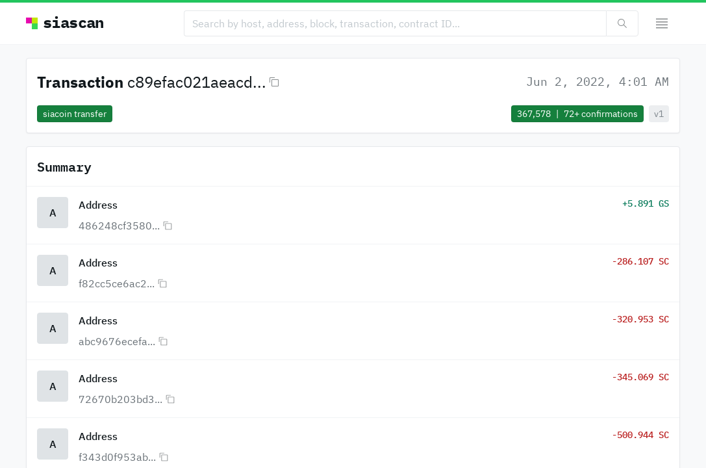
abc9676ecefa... (117, 341)
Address (98, 204)
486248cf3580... (119, 225)
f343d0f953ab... (117, 456)
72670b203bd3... (120, 399)
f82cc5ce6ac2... (117, 283)
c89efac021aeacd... (196, 82)
